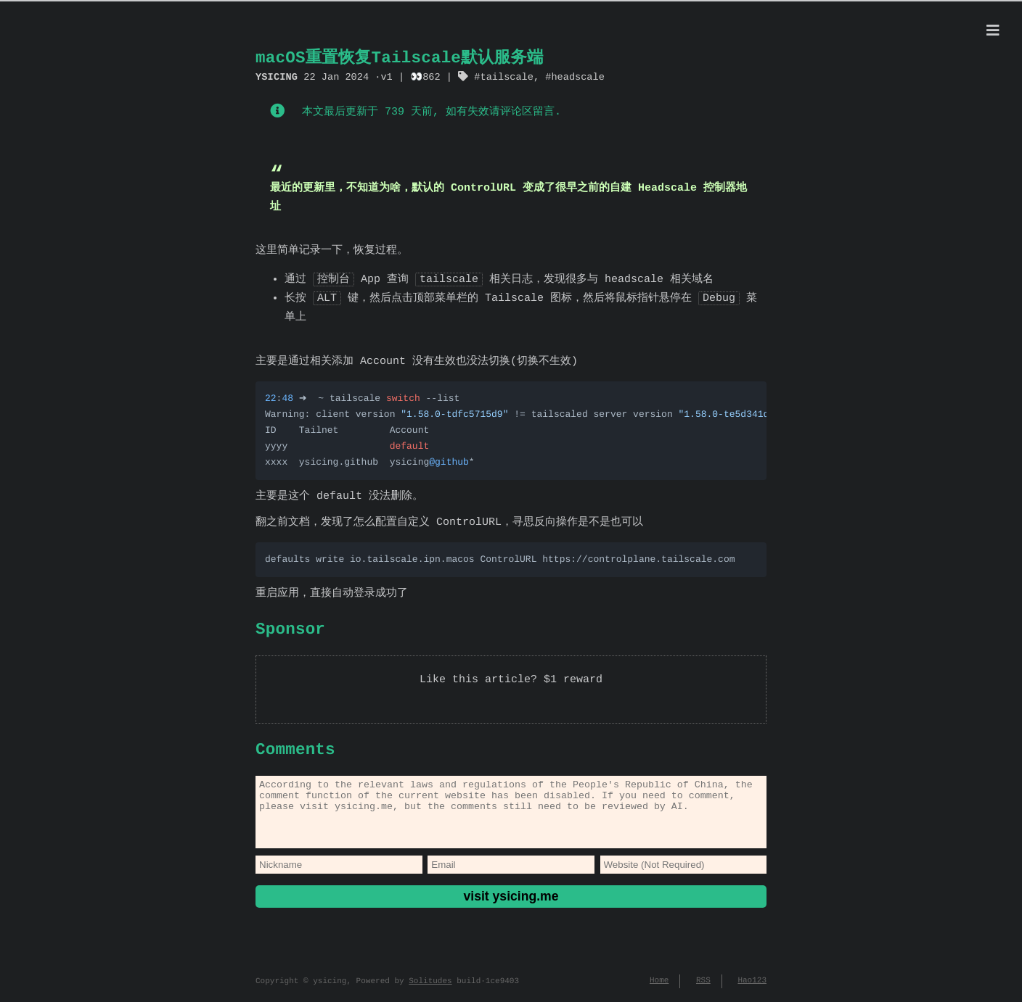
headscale (577, 76)
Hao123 (751, 987)
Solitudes (430, 987)
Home (659, 987)
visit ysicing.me (510, 907)
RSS (703, 987)
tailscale (506, 76)
